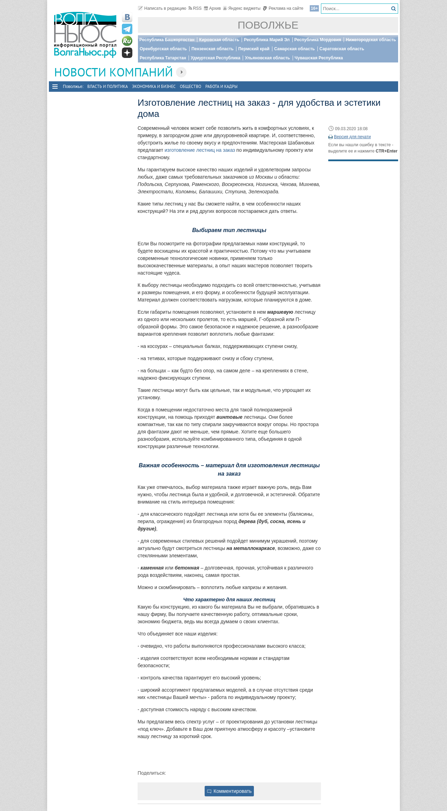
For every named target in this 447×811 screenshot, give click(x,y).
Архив (212, 8)
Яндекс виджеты (242, 8)
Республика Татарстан (163, 57)
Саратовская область (342, 48)
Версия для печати (352, 136)
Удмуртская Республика (215, 57)
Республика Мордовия (317, 39)
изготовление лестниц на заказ (199, 150)
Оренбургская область (163, 48)
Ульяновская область (267, 57)
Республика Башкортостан (167, 39)
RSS (195, 8)
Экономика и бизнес (154, 86)
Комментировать (229, 791)
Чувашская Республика (319, 57)
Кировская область (219, 39)
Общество (190, 86)
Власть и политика (107, 86)
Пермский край (253, 48)
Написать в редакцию (162, 8)
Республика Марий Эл (267, 39)
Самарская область (294, 48)
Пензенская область (212, 48)
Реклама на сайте (283, 8)
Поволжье (268, 25)
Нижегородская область (371, 39)
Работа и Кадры (221, 86)
